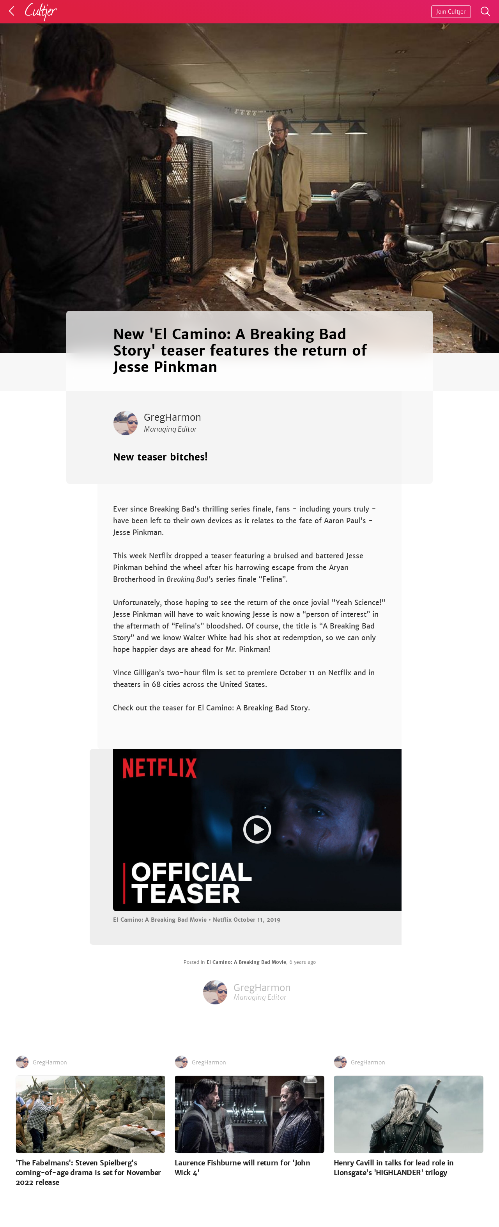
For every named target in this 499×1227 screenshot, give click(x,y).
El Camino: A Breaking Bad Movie (246, 962)
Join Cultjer (451, 11)
